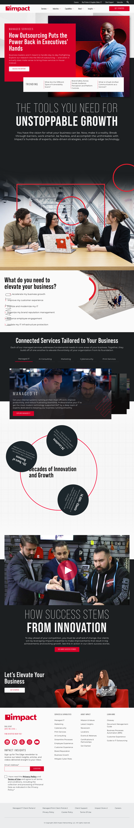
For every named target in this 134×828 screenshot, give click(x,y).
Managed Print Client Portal (55, 808)
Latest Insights (87, 724)
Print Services (109, 359)
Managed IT (24, 359)
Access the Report (19, 69)
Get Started (119, 9)
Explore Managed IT (23, 413)
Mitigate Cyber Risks (63, 759)
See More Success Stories (67, 649)
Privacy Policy (48, 812)
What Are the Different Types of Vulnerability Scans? (53, 85)
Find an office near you (13, 734)
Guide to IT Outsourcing (117, 741)
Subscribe (120, 2)
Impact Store (101, 808)
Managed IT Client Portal (24, 808)
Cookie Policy (67, 812)
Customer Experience (63, 747)
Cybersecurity (86, 359)
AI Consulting (45, 359)
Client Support (109, 2)
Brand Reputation (62, 751)
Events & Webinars (89, 736)
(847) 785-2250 (10, 729)
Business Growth (61, 755)
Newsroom (85, 728)
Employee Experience (63, 743)
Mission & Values (88, 720)
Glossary (110, 720)
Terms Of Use (85, 812)
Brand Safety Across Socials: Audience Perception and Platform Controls (80, 84)
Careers (76, 2)
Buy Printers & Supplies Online (92, 2)
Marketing (66, 359)
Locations (85, 732)
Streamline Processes (63, 740)
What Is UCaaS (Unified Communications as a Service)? (106, 85)
